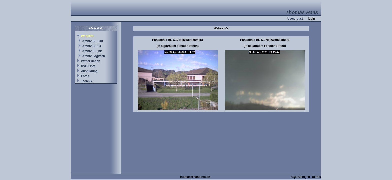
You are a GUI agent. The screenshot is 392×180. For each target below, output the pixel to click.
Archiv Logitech (93, 56)
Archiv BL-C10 (92, 41)
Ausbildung (89, 71)
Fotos (85, 76)
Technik (86, 81)
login (311, 18)
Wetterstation (90, 61)
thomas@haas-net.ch (195, 177)
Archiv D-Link (92, 51)
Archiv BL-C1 (92, 46)
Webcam (87, 36)
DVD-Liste (88, 66)
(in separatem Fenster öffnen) (177, 46)
